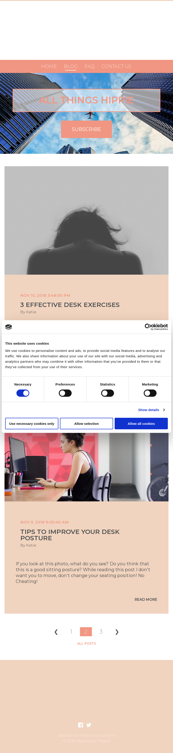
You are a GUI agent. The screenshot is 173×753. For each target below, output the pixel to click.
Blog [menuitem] (71, 66)
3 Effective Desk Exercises (70, 305)
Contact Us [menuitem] (116, 66)
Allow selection (86, 423)
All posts (86, 643)
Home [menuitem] (49, 66)
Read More (146, 599)
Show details (148, 410)
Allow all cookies (141, 423)
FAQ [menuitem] (89, 66)
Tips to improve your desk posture (70, 535)
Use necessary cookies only (31, 423)
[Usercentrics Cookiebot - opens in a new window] (148, 327)
